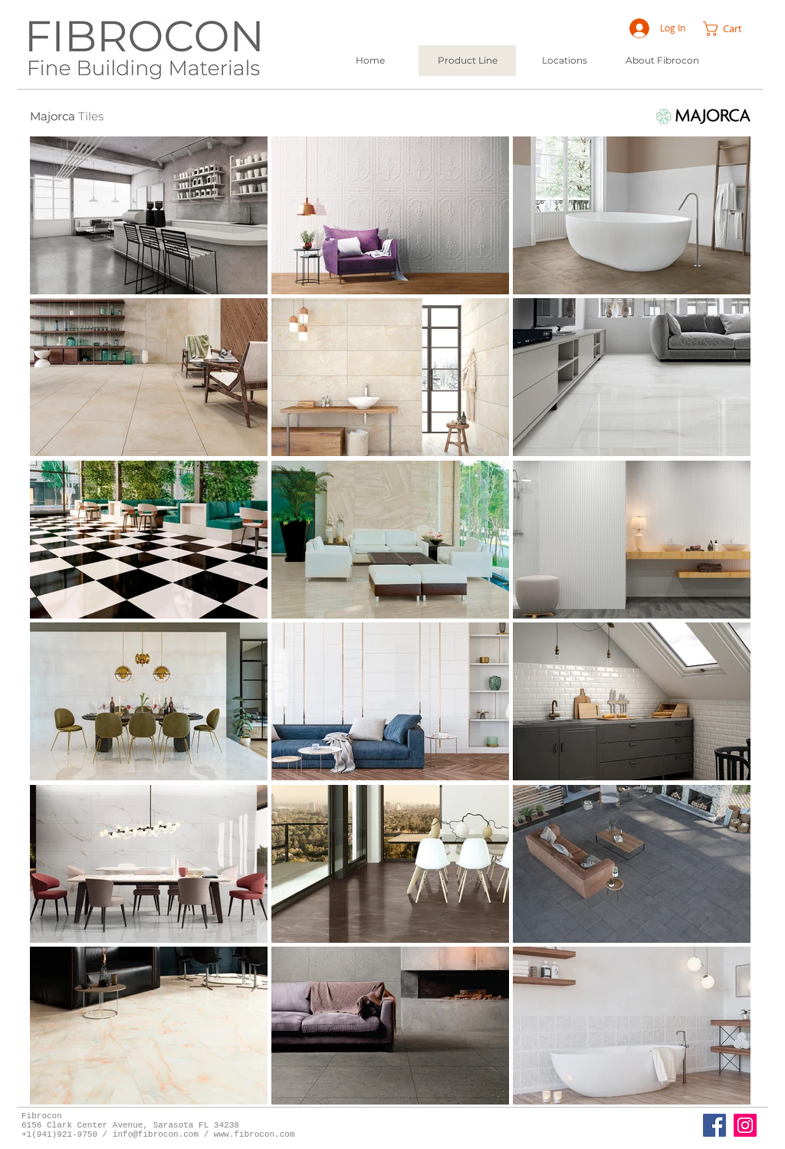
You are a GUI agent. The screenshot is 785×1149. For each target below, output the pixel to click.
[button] (730, 28)
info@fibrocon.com (156, 1134)
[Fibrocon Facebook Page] (714, 1125)
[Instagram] (745, 1125)
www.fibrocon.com (254, 1134)
